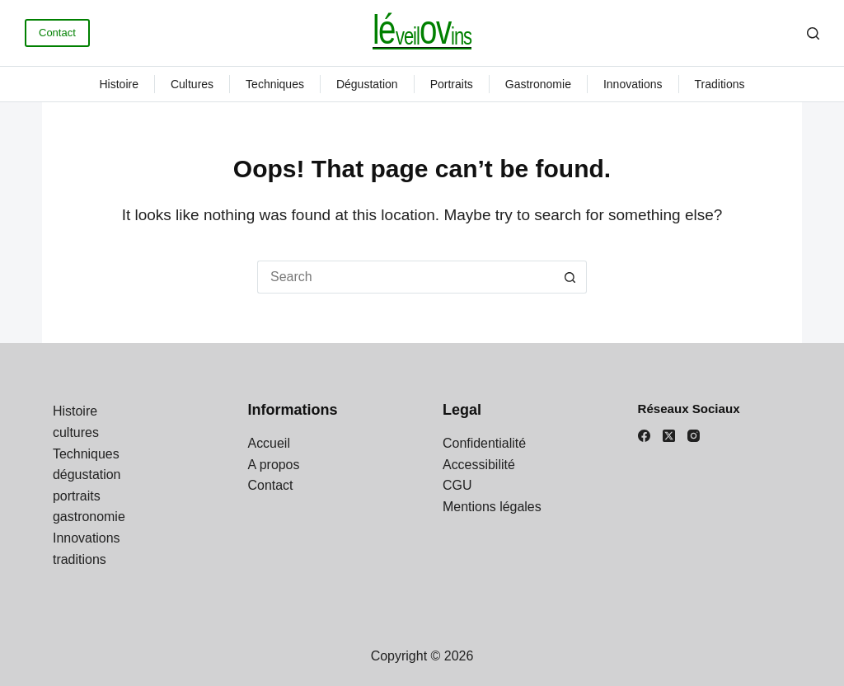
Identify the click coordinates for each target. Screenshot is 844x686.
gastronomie (538, 84)
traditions (720, 84)
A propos (274, 465)
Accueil (269, 443)
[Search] (813, 33)
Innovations (633, 84)
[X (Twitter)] (669, 436)
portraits (451, 84)
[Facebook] (644, 436)
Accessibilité (479, 465)
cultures (192, 84)
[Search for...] (405, 277)
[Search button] (570, 277)
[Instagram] (693, 436)
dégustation (367, 84)
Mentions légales (492, 507)
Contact (57, 32)
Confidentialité (484, 443)
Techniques (275, 84)
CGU (457, 485)
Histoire (119, 84)
